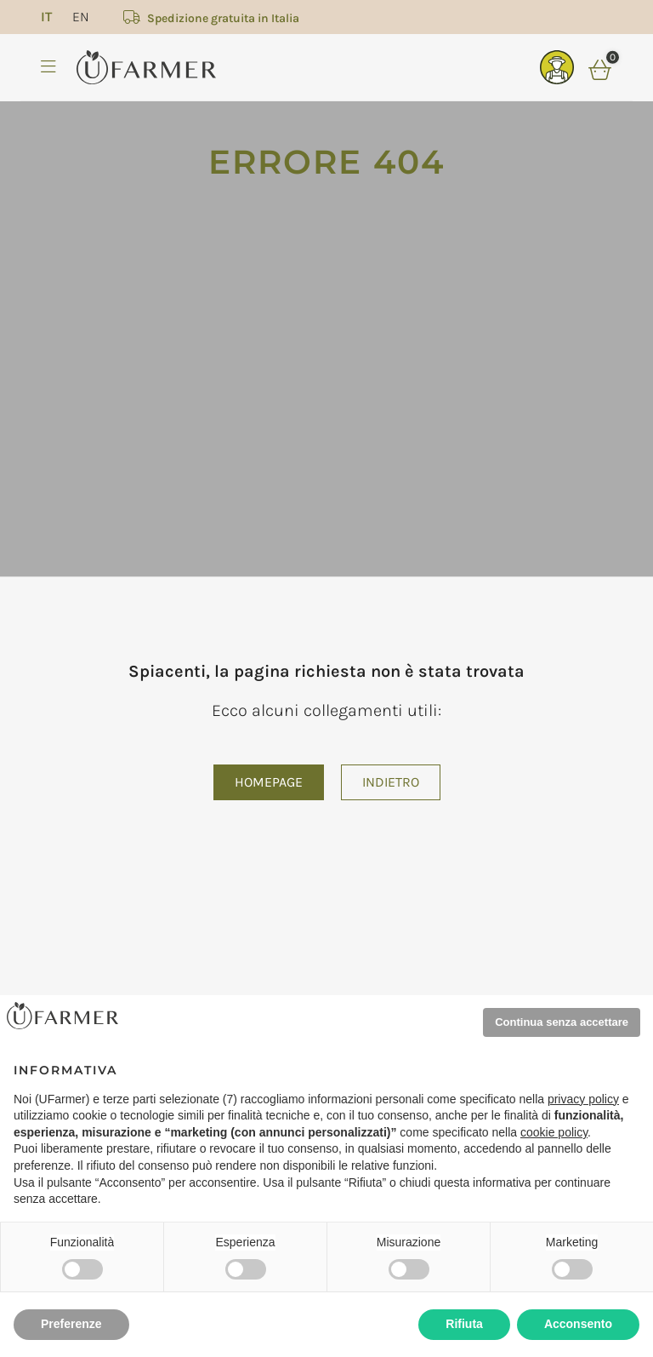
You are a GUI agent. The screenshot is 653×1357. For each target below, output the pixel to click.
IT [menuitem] (46, 17)
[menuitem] (46, 17)
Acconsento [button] (578, 1324)
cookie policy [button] (554, 1132)
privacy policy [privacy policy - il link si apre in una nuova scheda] (583, 1099)
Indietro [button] (390, 782)
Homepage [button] (269, 782)
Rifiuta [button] (464, 1324)
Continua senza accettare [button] (561, 1022)
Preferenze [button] (71, 1324)
